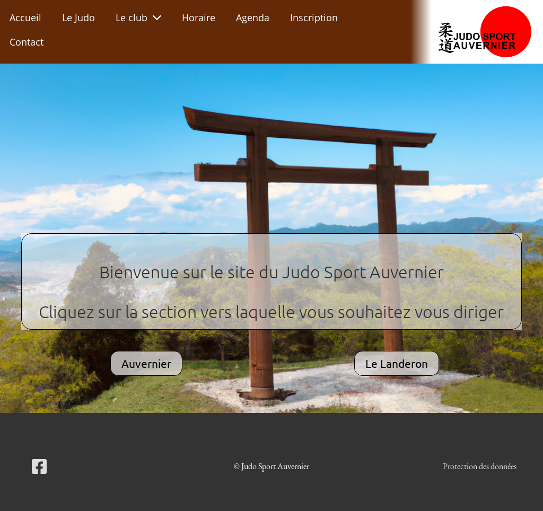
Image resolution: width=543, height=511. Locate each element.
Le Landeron (396, 363)
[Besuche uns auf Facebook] (39, 467)
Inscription (314, 17)
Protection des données (479, 466)
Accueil (25, 17)
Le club (138, 17)
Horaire (198, 17)
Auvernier (146, 363)
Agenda (252, 17)
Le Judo (78, 17)
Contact (26, 42)
